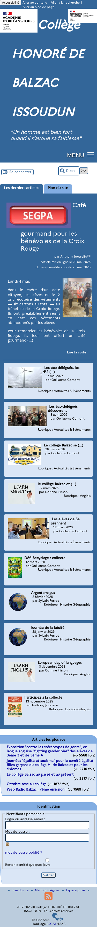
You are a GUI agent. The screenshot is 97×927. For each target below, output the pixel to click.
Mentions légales (45, 890)
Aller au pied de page (38, 7)
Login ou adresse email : (25, 819)
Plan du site (18, 890)
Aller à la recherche (65, 2)
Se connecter (20, 172)
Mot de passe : (17, 831)
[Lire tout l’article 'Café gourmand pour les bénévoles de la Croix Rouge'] (79, 352)
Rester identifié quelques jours (27, 865)
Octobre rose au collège (27, 784)
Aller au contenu (35, 2)
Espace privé (74, 890)
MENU (75, 155)
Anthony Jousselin (73, 256)
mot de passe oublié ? (23, 852)
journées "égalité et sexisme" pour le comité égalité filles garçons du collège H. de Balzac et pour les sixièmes (50, 765)
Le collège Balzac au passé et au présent (40, 774)
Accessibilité (10, 2)
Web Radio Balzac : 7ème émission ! (36, 789)
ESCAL (51, 924)
